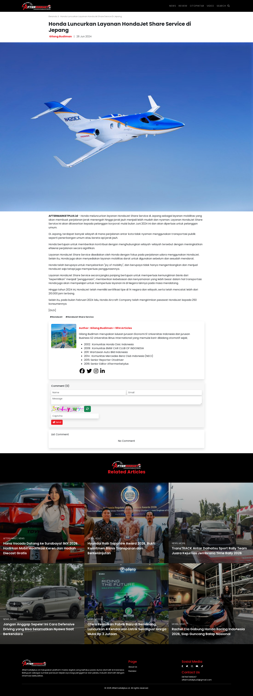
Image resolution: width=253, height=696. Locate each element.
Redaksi (132, 671)
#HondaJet (56, 317)
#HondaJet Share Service (80, 317)
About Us (132, 666)
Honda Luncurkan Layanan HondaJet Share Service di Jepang (91, 16)
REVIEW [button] (183, 5)
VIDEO (210, 5)
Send (57, 422)
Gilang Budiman (60, 36)
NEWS (172, 5)
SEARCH (223, 5)
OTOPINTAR (197, 5)
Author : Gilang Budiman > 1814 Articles (105, 328)
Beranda (54, 16)
